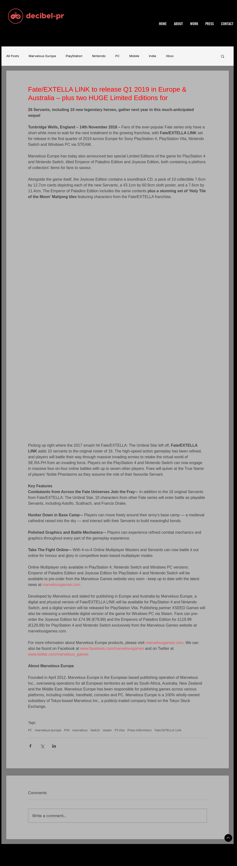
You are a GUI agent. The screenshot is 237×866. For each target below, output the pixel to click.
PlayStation (74, 56)
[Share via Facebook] (30, 746)
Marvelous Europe (42, 56)
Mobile (134, 56)
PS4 (66, 730)
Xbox (170, 56)
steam (107, 730)
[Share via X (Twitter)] (42, 746)
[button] (222, 56)
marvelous (80, 730)
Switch (95, 730)
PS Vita (120, 730)
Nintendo (99, 56)
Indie (152, 56)
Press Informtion (139, 730)
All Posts (12, 56)
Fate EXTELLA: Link (168, 730)
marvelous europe (48, 730)
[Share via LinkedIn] (54, 746)
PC (117, 56)
